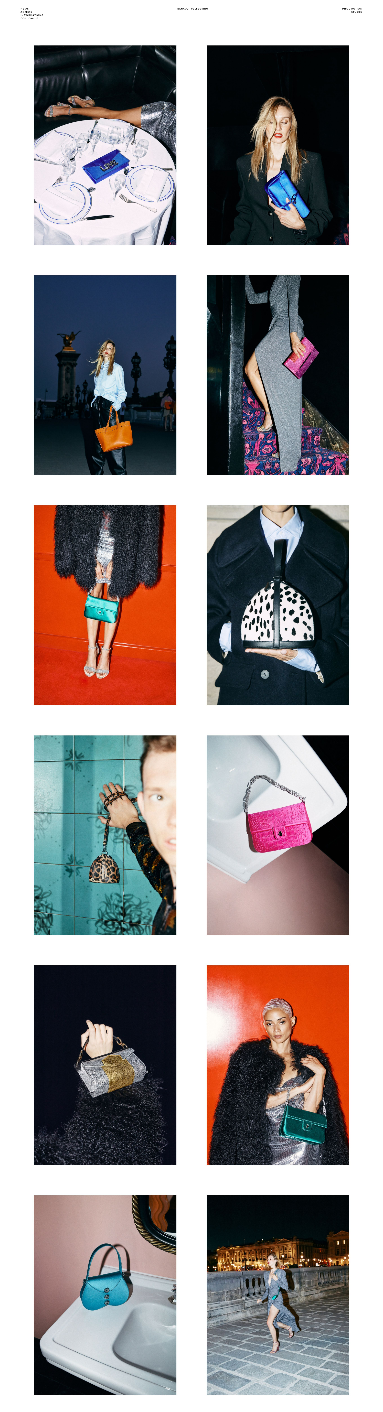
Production (352, 9)
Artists (26, 12)
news (25, 9)
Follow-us (30, 18)
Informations (32, 15)
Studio (356, 12)
